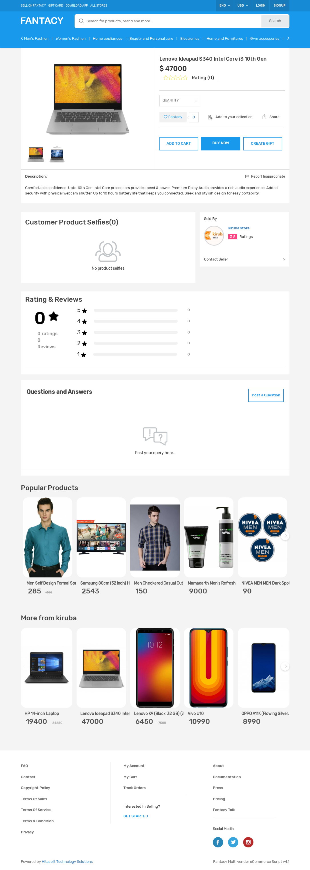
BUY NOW (220, 143)
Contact (28, 777)
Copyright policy (35, 788)
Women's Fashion (71, 38)
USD (242, 5)
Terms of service (36, 810)
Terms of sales (34, 799)
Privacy (27, 832)
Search (275, 21)
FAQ (24, 766)
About (218, 766)
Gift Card (55, 5)
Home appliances (107, 38)
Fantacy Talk (224, 810)
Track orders (134, 788)
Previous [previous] (26, 539)
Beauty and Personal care (151, 38)
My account (134, 766)
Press (218, 788)
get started (135, 816)
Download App (77, 5)
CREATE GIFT (262, 143)
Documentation (227, 777)
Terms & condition (37, 821)
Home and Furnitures (225, 38)
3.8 (232, 237)
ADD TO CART (179, 143)
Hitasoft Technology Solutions (67, 861)
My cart (130, 777)
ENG (224, 5)
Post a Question (266, 395)
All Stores (98, 5)
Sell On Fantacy (33, 5)
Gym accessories (264, 38)
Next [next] (286, 539)
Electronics (189, 38)
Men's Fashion (36, 38)
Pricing (219, 799)
